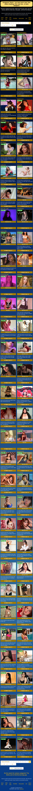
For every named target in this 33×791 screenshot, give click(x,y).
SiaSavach (19, 165)
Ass (26, 18)
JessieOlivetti (20, 539)
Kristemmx (19, 715)
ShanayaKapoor (21, 583)
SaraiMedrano (4, 32)
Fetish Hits (22, 788)
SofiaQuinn (19, 627)
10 (4, 25)
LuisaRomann (20, 693)
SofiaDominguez (4, 605)
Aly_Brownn (3, 142)
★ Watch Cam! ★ (8, 52)
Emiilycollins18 (20, 120)
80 (12, 25)
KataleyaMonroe (4, 406)
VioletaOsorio (4, 693)
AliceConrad (3, 99)
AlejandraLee (20, 605)
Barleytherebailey (21, 297)
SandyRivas (3, 671)
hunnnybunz (20, 363)
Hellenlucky (19, 76)
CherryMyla (19, 186)
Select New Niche (18, 29)
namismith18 (20, 473)
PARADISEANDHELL (22, 32)
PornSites (15, 18)
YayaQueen (3, 186)
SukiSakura (19, 231)
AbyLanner (3, 473)
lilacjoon (3, 429)
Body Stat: (8, 67)
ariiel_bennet (20, 671)
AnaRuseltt (3, 165)
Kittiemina (19, 406)
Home (11, 29)
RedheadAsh (20, 340)
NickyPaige (3, 451)
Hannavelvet (20, 495)
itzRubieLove (20, 385)
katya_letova (21, 18)
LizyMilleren (3, 120)
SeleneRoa (19, 142)
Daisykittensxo (20, 561)
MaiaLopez (3, 715)
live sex (24, 775)
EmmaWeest (3, 649)
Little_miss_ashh (4, 208)
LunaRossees (4, 76)
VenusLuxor (20, 517)
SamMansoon (20, 737)
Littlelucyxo (3, 297)
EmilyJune (3, 583)
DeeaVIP (2, 495)
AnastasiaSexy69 (4, 274)
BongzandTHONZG (5, 252)
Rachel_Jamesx (20, 54)
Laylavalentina (20, 208)
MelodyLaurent (20, 451)
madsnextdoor (4, 319)
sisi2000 (2, 54)
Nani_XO (19, 319)
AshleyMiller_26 (4, 539)
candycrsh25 (4, 231)
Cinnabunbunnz (4, 561)
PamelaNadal (4, 737)
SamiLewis (3, 517)
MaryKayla (3, 627)
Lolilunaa (3, 385)
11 (7, 25)
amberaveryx (20, 252)
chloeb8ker (19, 274)
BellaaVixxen (20, 429)
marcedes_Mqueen (5, 363)
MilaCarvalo (20, 649)
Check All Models (5, 23)
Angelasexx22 (20, 99)
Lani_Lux (3, 340)
